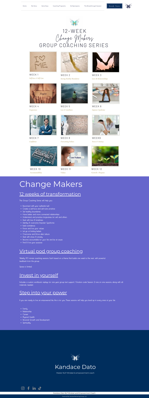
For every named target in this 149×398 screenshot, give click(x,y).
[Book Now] (114, 6)
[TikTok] (40, 388)
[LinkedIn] (34, 388)
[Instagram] (23, 388)
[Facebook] (28, 388)
